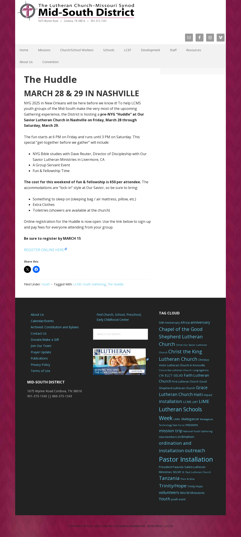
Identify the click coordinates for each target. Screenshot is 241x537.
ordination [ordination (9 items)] (186, 436)
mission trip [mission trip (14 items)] (170, 431)
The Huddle (115, 284)
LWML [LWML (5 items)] (176, 419)
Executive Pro (103, 526)
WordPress (154, 526)
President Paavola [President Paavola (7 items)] (171, 467)
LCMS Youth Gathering (89, 284)
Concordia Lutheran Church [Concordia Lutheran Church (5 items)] (175, 370)
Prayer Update (41, 352)
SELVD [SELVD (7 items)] (177, 472)
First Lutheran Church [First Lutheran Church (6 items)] (185, 381)
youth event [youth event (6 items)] (178, 499)
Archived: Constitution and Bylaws (55, 327)
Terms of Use (40, 371)
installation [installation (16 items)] (170, 401)
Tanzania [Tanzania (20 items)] (169, 478)
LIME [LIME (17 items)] (204, 401)
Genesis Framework (132, 526)
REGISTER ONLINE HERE (44, 249)
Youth (45, 284)
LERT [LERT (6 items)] (195, 402)
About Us (37, 314)
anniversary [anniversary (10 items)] (200, 322)
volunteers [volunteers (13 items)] (169, 492)
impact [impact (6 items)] (208, 395)
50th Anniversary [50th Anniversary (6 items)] (169, 323)
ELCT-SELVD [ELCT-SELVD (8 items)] (174, 375)
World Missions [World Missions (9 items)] (192, 492)
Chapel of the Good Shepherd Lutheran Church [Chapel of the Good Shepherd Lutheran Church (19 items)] (181, 336)
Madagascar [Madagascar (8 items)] (190, 419)
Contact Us (39, 333)
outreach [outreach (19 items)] (195, 450)
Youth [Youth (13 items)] (164, 498)
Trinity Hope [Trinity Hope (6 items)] (195, 486)
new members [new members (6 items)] (168, 437)
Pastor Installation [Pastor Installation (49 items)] (186, 459)
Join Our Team (41, 346)
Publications (39, 358)
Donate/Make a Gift (45, 339)
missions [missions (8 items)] (191, 425)
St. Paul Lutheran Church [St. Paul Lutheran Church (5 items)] (196, 472)
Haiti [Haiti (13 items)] (198, 394)
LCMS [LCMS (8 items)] (187, 402)
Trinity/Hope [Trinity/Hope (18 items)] (173, 486)
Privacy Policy (40, 365)
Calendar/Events (42, 321)
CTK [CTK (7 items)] (161, 375)
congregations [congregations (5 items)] (200, 370)
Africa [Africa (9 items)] (185, 322)
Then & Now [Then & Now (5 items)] (187, 479)
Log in (168, 526)
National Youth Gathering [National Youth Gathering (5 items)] (197, 431)
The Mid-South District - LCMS (75, 13)
